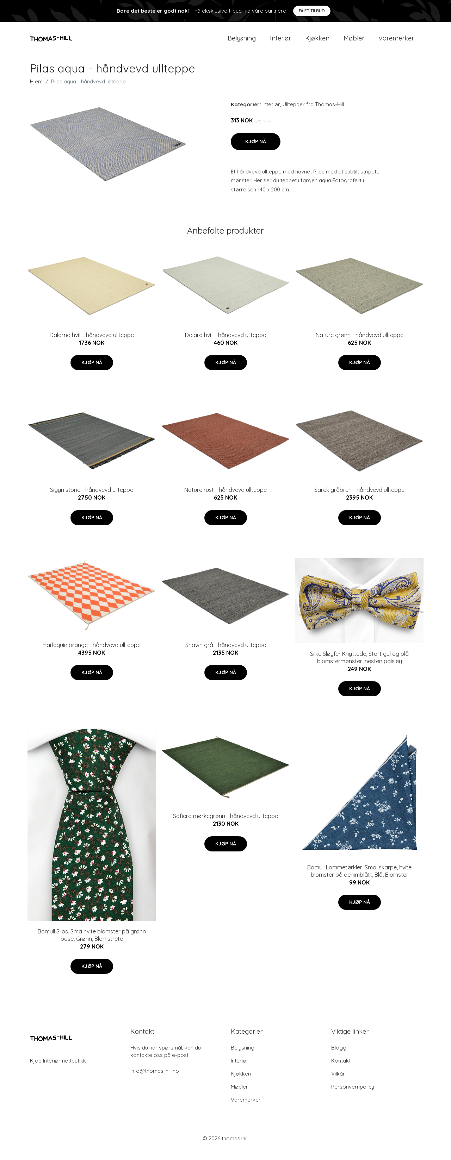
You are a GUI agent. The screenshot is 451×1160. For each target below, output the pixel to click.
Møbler (354, 43)
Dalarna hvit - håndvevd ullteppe (92, 344)
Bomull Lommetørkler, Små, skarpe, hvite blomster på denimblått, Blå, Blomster (359, 880)
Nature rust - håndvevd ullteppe (225, 499)
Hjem (36, 91)
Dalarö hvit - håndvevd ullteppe (225, 344)
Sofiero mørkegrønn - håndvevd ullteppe (225, 825)
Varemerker (396, 43)
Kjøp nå (255, 150)
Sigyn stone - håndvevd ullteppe (91, 499)
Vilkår (338, 1083)
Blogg (338, 1057)
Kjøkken (317, 43)
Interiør (280, 43)
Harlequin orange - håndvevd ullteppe (92, 654)
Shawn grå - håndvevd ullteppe (225, 654)
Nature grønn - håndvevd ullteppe (359, 344)
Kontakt (341, 1070)
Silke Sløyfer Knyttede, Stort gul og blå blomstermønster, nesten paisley (359, 666)
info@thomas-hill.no (154, 1080)
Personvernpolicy (352, 1096)
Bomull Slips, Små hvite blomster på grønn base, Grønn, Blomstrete (92, 944)
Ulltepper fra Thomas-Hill (313, 113)
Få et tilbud (312, 10)
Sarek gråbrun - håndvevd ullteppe (359, 499)
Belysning (242, 43)
